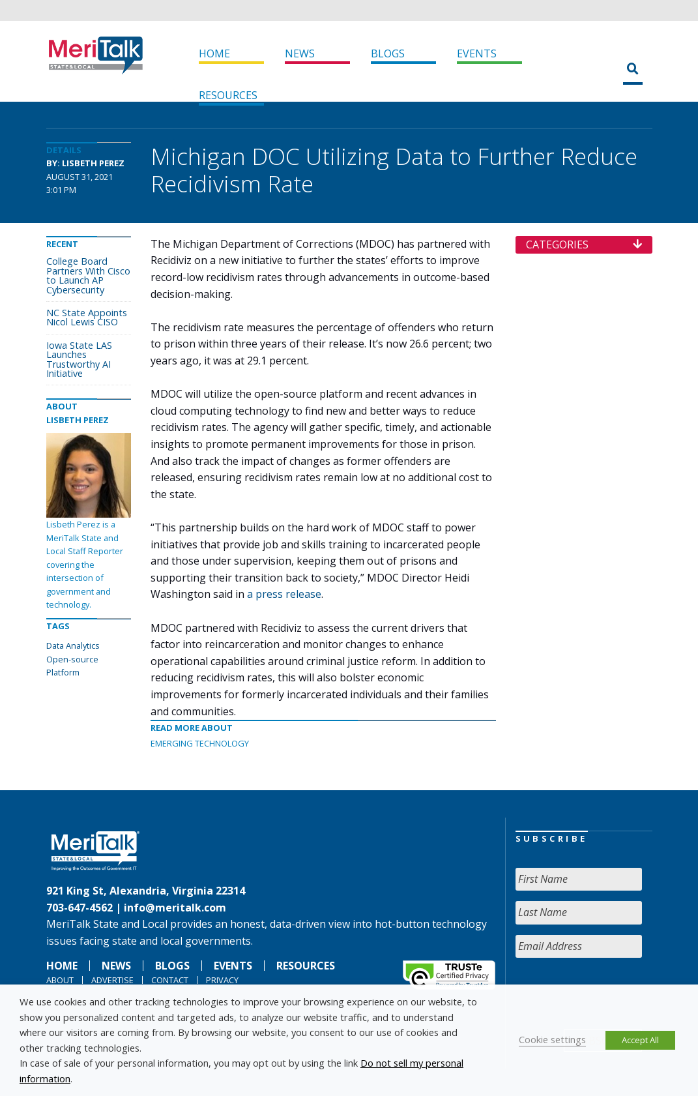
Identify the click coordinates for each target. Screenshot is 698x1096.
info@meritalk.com (175, 907)
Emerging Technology (200, 743)
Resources (228, 95)
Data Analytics (73, 645)
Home (214, 53)
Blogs (388, 53)
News (300, 53)
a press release (284, 594)
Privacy (222, 980)
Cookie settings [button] (552, 1039)
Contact (169, 980)
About (60, 980)
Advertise (112, 980)
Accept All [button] (640, 1040)
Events (477, 53)
